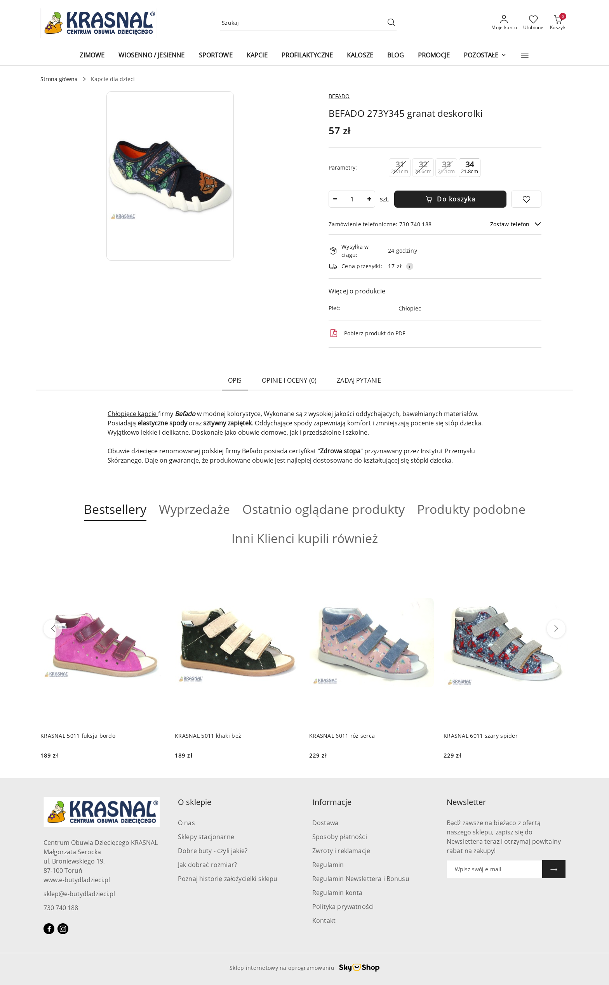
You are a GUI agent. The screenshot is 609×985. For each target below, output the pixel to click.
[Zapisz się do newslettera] (494, 869)
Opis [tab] (235, 380)
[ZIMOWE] (92, 56)
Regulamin (328, 864)
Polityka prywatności (343, 906)
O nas (186, 823)
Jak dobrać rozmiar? (207, 864)
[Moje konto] (504, 23)
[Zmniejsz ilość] (335, 199)
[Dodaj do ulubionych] (526, 199)
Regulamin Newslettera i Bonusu (360, 878)
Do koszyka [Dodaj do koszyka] (450, 199)
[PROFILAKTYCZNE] (307, 56)
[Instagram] (62, 928)
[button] (524, 56)
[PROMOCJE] (434, 56)
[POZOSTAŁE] (485, 56)
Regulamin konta (337, 892)
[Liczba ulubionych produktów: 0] (533, 23)
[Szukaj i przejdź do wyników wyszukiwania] (391, 23)
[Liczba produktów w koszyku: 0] (558, 23)
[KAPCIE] (257, 56)
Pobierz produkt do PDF (367, 333)
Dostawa (325, 823)
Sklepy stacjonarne (206, 836)
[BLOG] (395, 56)
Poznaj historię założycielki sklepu (228, 878)
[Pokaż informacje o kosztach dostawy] (409, 266)
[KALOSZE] (360, 56)
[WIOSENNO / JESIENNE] (151, 56)
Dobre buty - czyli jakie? (212, 850)
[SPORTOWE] (216, 56)
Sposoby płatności (339, 836)
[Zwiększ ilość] (369, 199)
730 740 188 (61, 907)
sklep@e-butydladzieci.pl (79, 894)
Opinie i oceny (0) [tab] (289, 380)
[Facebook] (49, 928)
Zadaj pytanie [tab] (359, 380)
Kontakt (324, 920)
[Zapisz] (554, 869)
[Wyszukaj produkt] (308, 23)
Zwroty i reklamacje (341, 850)
